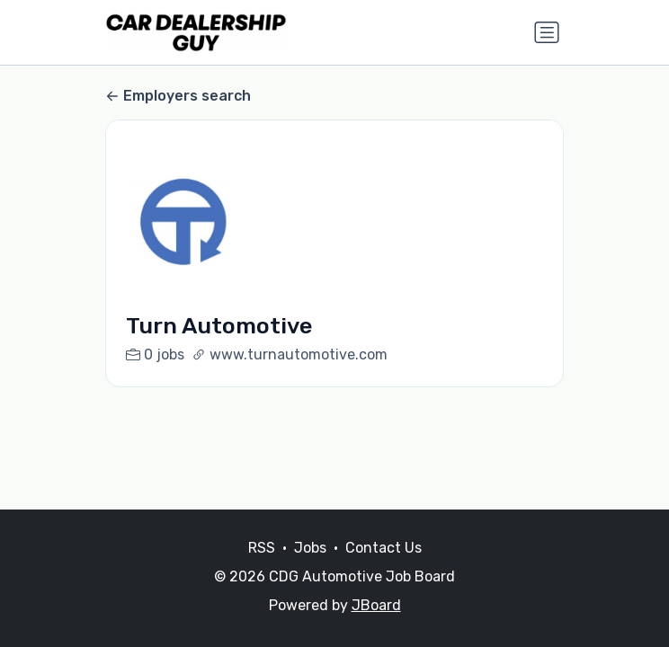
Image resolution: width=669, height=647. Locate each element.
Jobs (310, 547)
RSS (261, 547)
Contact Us (383, 547)
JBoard (376, 605)
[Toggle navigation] (547, 32)
